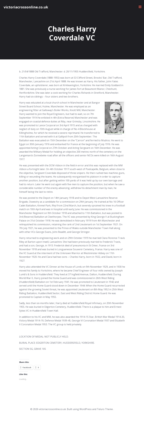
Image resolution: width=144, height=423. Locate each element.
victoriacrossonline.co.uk (26, 7)
